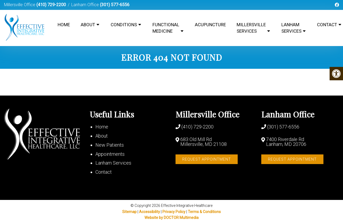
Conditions (124, 24)
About (88, 24)
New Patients (109, 145)
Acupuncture (210, 24)
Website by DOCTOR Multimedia (171, 217)
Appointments (110, 154)
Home (64, 24)
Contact (103, 172)
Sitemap (129, 212)
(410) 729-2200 (51, 4)
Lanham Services (291, 28)
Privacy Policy (174, 212)
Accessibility (149, 212)
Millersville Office (20, 4)
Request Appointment (206, 159)
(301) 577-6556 (114, 4)
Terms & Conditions (204, 212)
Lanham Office (85, 4)
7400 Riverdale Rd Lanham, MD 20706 (286, 142)
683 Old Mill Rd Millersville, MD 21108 (203, 142)
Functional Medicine (165, 28)
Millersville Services (251, 28)
